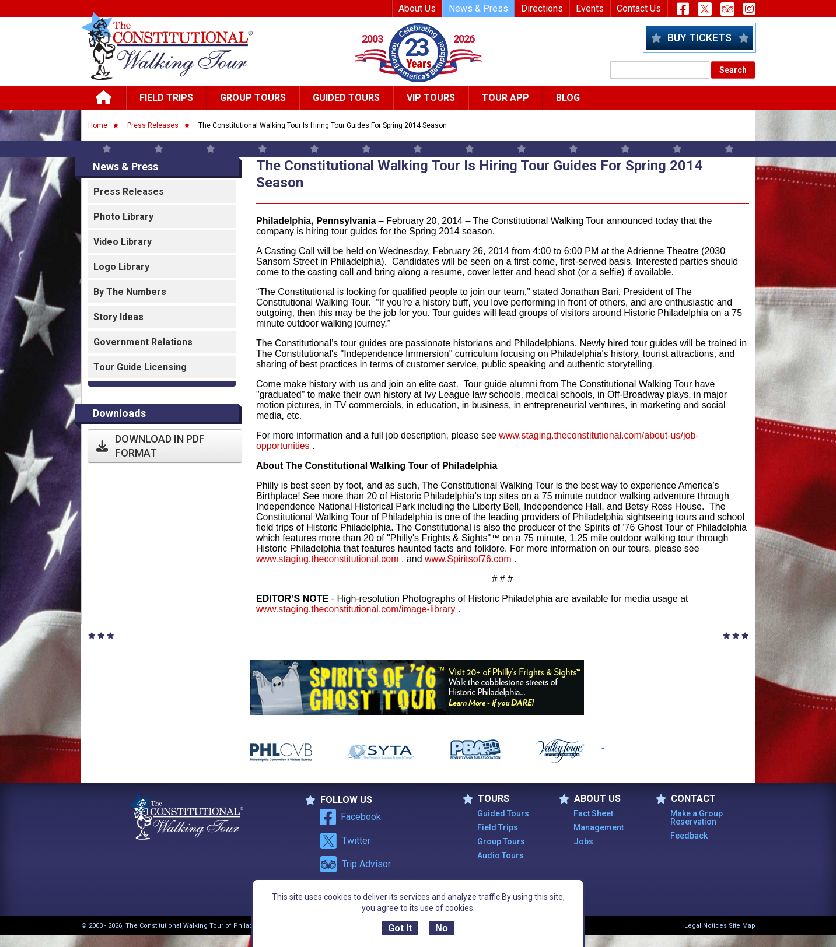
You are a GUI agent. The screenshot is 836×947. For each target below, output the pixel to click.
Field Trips (166, 97)
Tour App (505, 97)
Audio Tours (500, 855)
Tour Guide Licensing (140, 367)
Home (97, 125)
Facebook (350, 817)
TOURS (486, 799)
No (441, 928)
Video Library (122, 241)
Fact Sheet (593, 813)
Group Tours (253, 97)
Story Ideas (118, 316)
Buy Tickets (699, 37)
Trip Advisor (355, 864)
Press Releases (153, 125)
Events (590, 8)
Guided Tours (346, 97)
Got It (400, 928)
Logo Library (121, 266)
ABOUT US (590, 799)
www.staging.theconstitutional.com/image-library (355, 609)
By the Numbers (129, 291)
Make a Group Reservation (696, 817)
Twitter (345, 841)
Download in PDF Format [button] (150, 446)
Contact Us (639, 8)
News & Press (478, 8)
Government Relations (143, 342)
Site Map (742, 926)
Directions (542, 8)
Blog (568, 97)
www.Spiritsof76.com (469, 559)
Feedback (689, 836)
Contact (686, 799)
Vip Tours (431, 97)
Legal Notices (705, 926)
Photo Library (123, 216)
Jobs (583, 841)
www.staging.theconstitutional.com (327, 559)
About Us (417, 8)
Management (598, 827)
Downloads (119, 413)
